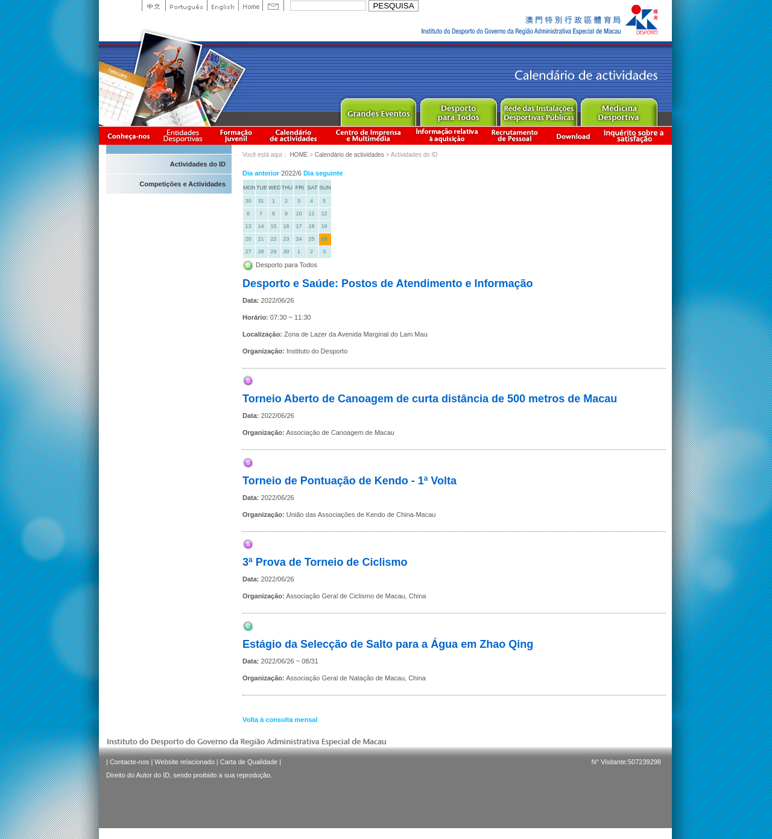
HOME (299, 154)
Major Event (378, 109)
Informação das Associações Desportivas (184, 135)
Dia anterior (260, 173)
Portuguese (186, 5)
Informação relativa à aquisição (446, 135)
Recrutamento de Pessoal (515, 135)
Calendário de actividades (293, 135)
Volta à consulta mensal (280, 719)
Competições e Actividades (182, 184)
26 (324, 239)
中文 (153, 5)
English (222, 5)
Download (573, 135)
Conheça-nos (128, 135)
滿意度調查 (636, 135)
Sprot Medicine (618, 109)
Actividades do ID (198, 164)
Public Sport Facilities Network (538, 109)
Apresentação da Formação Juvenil (236, 135)
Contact (273, 5)
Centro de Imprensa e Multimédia (368, 135)
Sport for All (458, 109)
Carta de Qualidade (248, 761)
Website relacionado (184, 761)
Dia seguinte (323, 173)
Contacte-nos (129, 761)
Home (250, 5)
